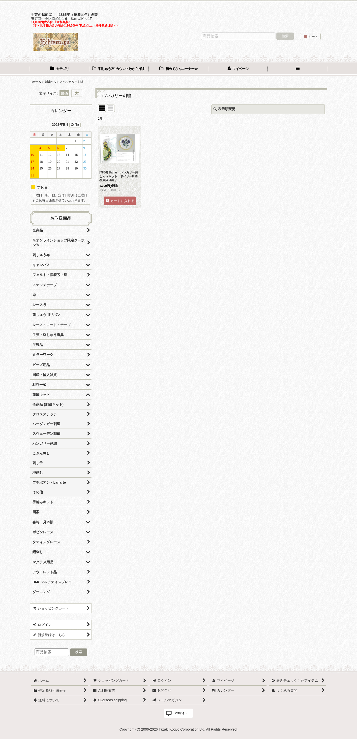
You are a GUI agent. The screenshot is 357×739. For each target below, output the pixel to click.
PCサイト (181, 713)
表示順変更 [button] (224, 109)
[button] (297, 69)
